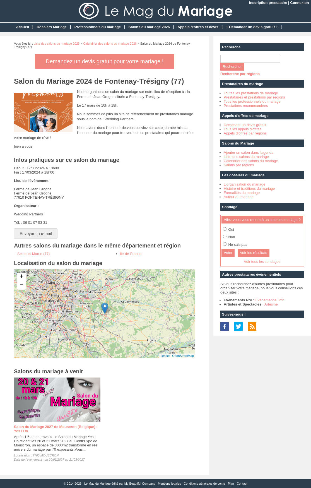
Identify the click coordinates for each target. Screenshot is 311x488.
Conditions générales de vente (204, 483)
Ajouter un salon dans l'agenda (248, 152)
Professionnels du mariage (97, 27)
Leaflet (165, 355)
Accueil (22, 27)
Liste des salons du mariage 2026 (57, 43)
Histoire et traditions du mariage (249, 188)
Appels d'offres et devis (197, 27)
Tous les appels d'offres (242, 129)
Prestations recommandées (246, 106)
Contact (242, 483)
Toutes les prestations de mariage (251, 93)
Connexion (299, 3)
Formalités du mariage (242, 193)
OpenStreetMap (183, 355)
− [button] (21, 285)
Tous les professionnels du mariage (252, 101)
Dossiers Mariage (52, 27)
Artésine (271, 304)
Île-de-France (130, 254)
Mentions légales (169, 483)
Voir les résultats (253, 253)
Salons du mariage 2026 (149, 27)
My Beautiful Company (139, 483)
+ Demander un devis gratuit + (252, 27)
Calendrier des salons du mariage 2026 (110, 43)
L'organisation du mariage (244, 184)
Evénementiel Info (269, 300)
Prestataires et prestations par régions (254, 97)
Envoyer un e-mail (36, 233)
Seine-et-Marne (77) (33, 254)
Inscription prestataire (268, 3)
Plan (231, 483)
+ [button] (21, 277)
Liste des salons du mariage (246, 157)
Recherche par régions (240, 74)
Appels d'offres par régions (245, 133)
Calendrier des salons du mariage (251, 161)
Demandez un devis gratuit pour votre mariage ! (104, 61)
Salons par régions (239, 165)
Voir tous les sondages (262, 261)
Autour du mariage (239, 197)
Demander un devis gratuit (245, 125)
